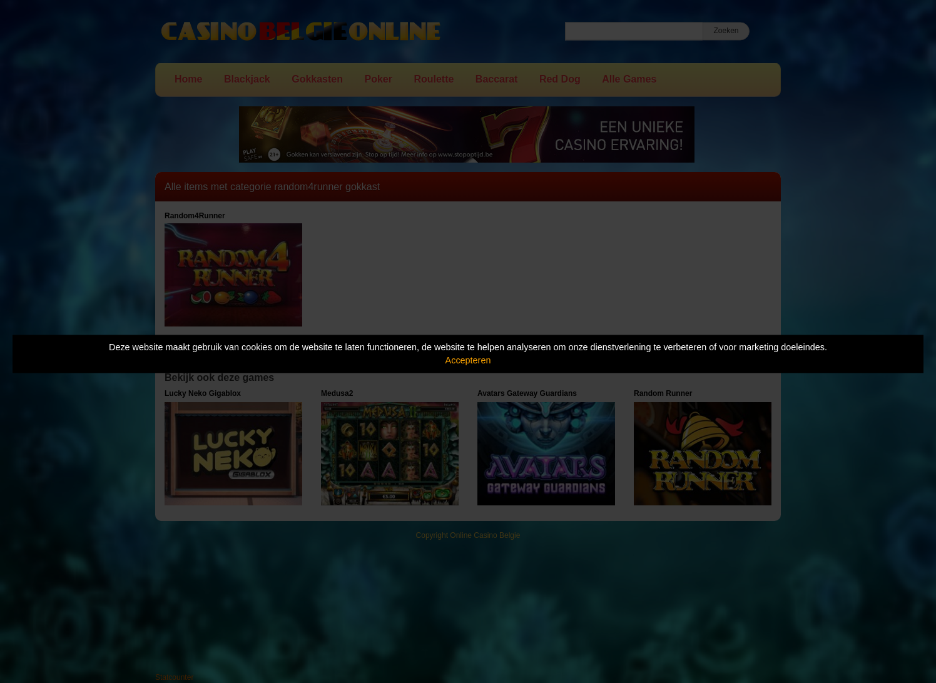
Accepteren (468, 360)
